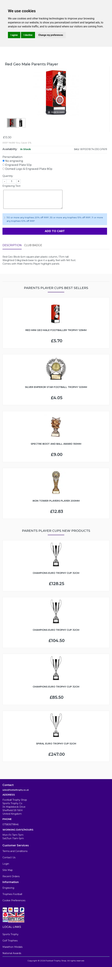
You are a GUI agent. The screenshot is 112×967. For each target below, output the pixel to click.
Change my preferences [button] (50, 35)
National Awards (11, 953)
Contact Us (8, 857)
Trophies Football (12, 894)
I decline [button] (28, 35)
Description (12, 245)
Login (5, 863)
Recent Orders (10, 876)
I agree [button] (14, 35)
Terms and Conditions (14, 851)
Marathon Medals (12, 946)
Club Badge (33, 245)
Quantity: (7, 175)
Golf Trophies (10, 940)
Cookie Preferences (13, 900)
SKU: (76, 149)
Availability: (9, 149)
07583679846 (10, 824)
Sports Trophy (10, 934)
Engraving (8, 887)
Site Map (7, 870)
